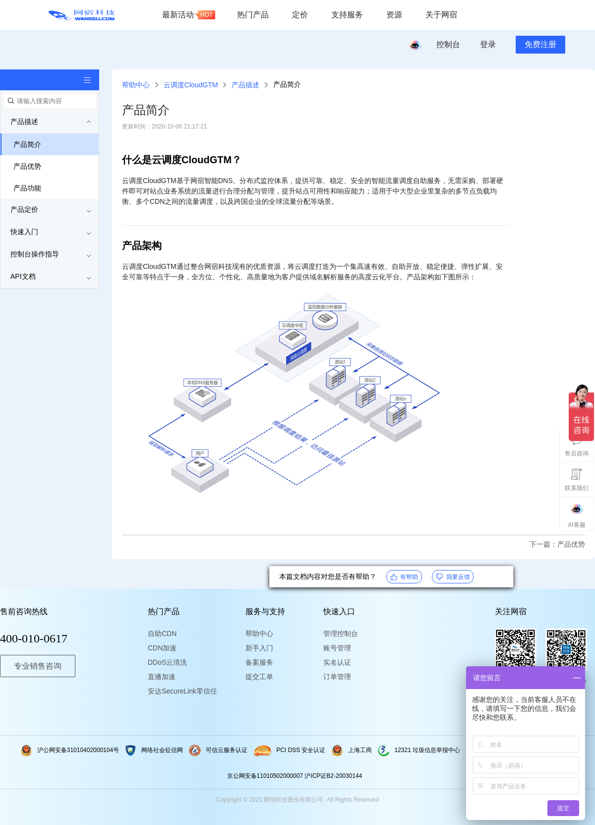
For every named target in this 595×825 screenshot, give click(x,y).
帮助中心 (136, 85)
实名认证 (337, 662)
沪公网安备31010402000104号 (70, 750)
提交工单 (259, 677)
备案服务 (259, 662)
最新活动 (188, 14)
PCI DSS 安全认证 (289, 750)
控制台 (448, 44)
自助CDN (162, 633)
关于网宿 (441, 14)
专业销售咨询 (37, 666)
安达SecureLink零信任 (177, 691)
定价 (300, 14)
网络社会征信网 (154, 750)
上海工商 (352, 750)
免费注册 (540, 44)
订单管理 (337, 677)
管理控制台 (340, 633)
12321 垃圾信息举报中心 (419, 750)
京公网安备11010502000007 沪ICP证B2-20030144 (294, 775)
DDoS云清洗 (167, 662)
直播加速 (162, 677)
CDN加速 (162, 648)
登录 (488, 44)
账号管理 (337, 648)
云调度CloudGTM (191, 85)
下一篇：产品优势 (557, 544)
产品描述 (245, 85)
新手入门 (259, 648)
